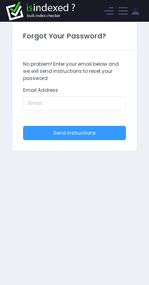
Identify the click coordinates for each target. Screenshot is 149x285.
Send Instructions (74, 132)
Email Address (40, 90)
